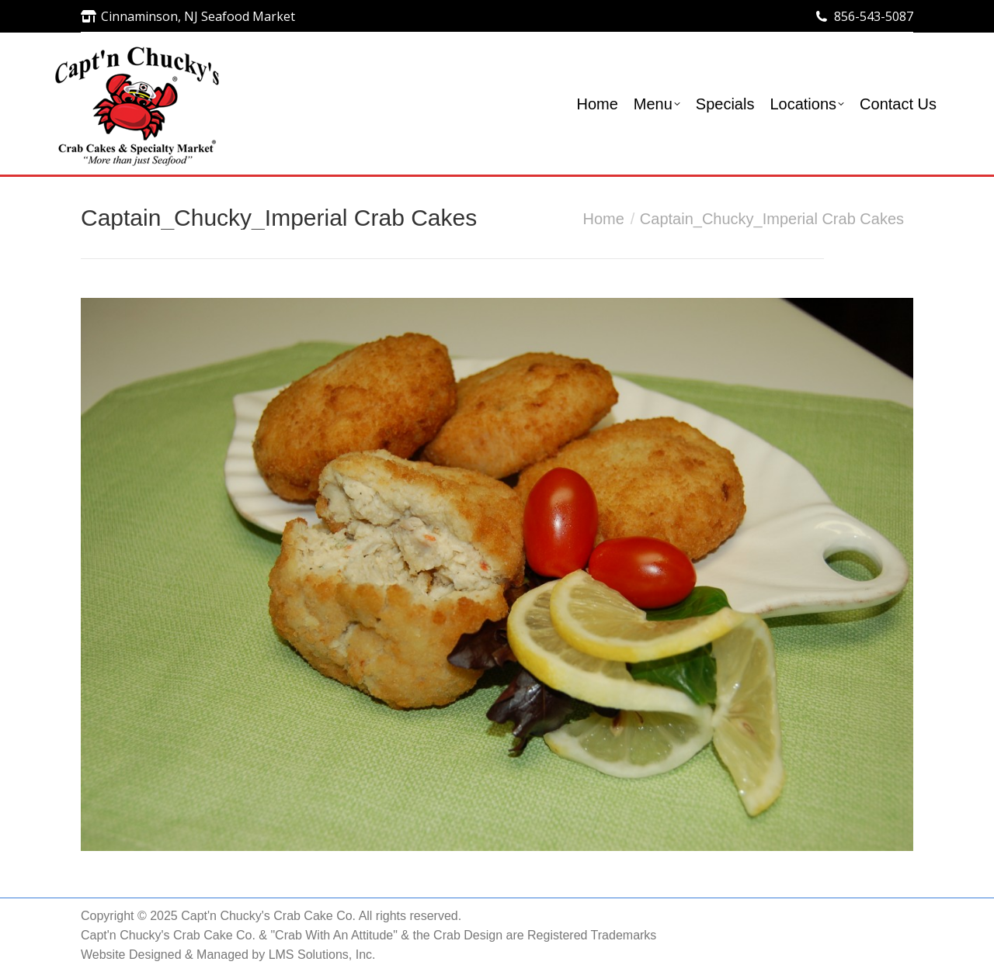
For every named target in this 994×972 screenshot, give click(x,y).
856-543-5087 (873, 16)
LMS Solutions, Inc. (322, 954)
